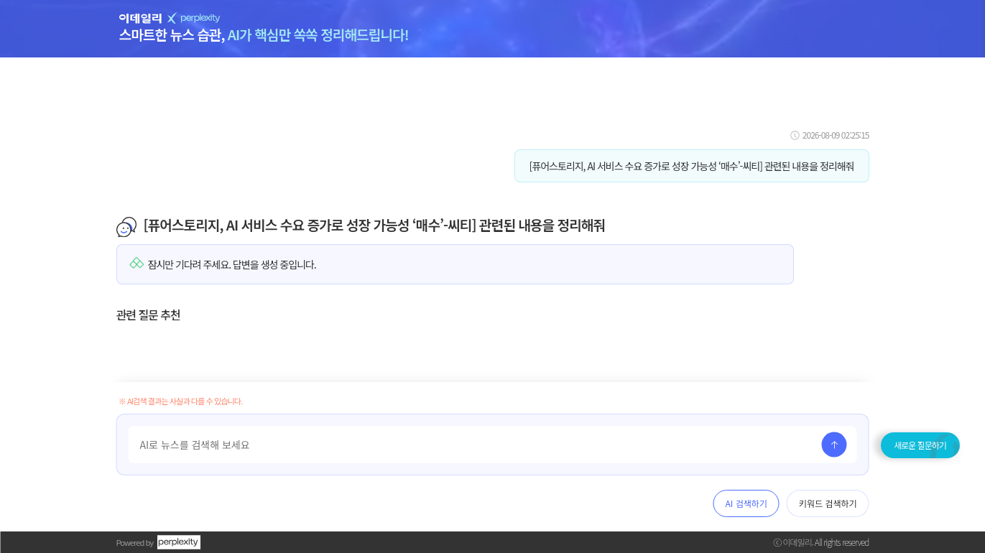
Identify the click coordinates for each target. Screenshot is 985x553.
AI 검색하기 (746, 503)
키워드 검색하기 (828, 503)
